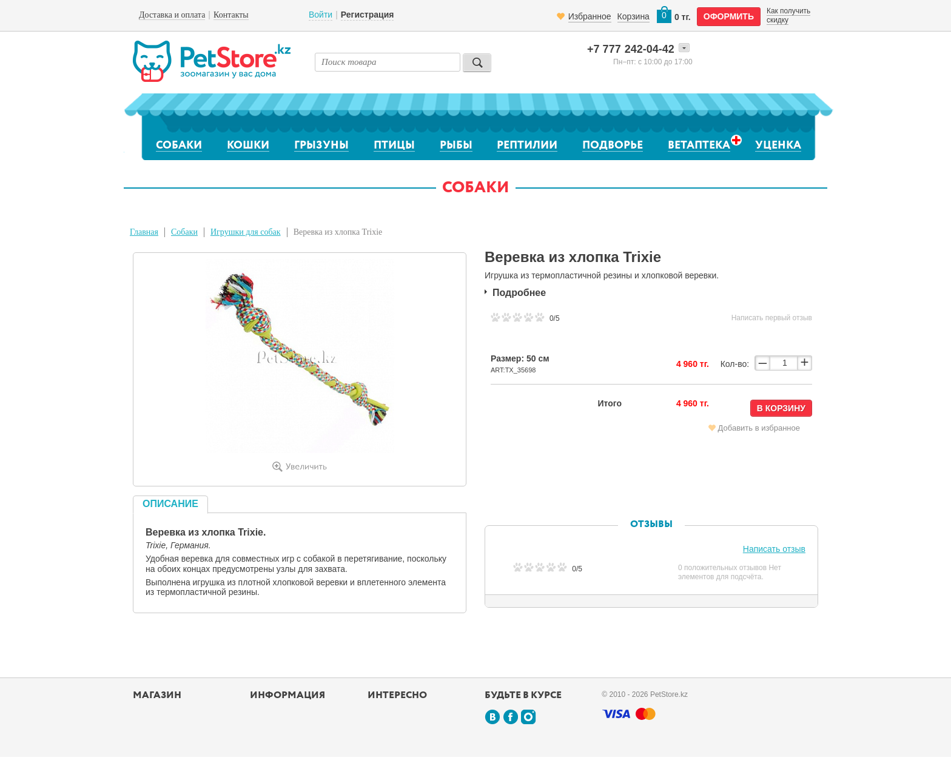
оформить (729, 16)
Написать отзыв (774, 549)
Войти (320, 14)
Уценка (778, 145)
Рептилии (527, 145)
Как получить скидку (788, 15)
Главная (144, 232)
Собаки (179, 145)
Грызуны (321, 145)
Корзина (633, 16)
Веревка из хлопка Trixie (338, 232)
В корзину (781, 408)
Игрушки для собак (245, 232)
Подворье (612, 145)
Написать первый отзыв (771, 318)
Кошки (248, 145)
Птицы (394, 145)
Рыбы (456, 145)
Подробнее (519, 292)
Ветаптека (699, 145)
